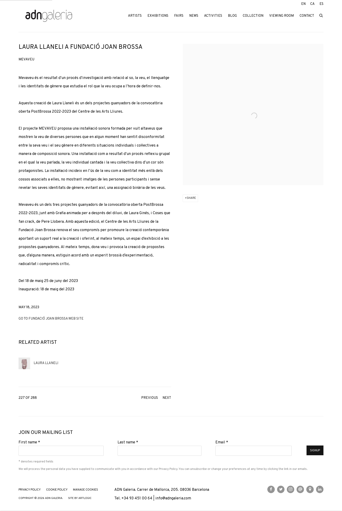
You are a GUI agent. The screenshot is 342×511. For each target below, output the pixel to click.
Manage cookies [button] (85, 490)
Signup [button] (315, 450)
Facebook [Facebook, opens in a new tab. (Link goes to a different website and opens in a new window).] (271, 489)
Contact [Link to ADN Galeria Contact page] (307, 16)
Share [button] (191, 198)
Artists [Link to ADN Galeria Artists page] (135, 16)
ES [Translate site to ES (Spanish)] (321, 4)
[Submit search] (321, 15)
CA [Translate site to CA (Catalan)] (312, 4)
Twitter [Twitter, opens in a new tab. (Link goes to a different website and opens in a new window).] (280, 489)
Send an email (300, 489)
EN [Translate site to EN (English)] (303, 4)
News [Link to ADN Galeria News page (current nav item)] (193, 16)
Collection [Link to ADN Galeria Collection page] (253, 16)
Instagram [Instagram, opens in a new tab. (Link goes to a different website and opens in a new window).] (290, 489)
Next (167, 398)
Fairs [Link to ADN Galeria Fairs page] (178, 16)
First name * (29, 442)
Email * (221, 442)
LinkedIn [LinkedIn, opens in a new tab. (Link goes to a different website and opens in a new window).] (319, 489)
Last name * (128, 442)
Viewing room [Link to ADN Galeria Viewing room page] (281, 16)
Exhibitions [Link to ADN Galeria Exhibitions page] (157, 16)
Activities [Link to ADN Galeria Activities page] (213, 16)
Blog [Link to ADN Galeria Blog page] (232, 16)
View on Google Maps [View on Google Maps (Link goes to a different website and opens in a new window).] (310, 489)
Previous (149, 398)
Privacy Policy (168, 469)
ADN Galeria (49, 16)
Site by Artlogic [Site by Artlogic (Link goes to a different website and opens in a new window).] (80, 498)
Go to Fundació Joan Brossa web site (51, 319)
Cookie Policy (57, 490)
